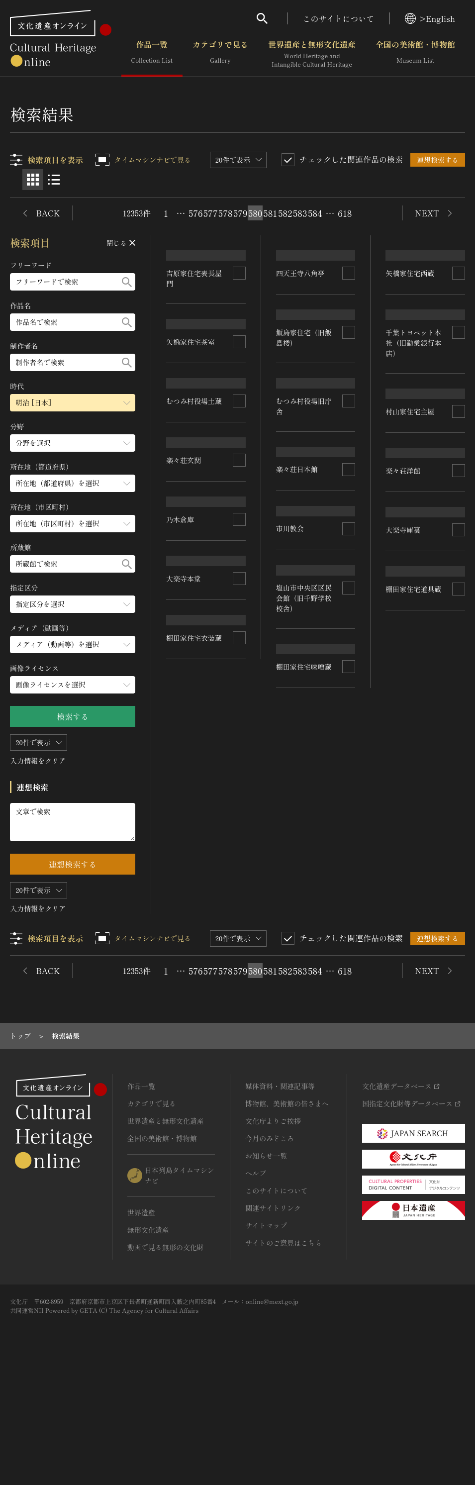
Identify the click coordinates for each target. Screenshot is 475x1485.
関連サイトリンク (273, 1319)
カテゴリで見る (220, 54)
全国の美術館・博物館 (415, 54)
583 (300, 212)
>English (430, 18)
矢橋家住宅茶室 (410, 318)
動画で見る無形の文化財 (165, 1358)
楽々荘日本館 (407, 640)
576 (195, 212)
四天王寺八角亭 (191, 427)
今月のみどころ (269, 1249)
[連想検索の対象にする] (239, 314)
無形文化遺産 (148, 1341)
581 (271, 212)
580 (255, 212)
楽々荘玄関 (293, 523)
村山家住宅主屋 (191, 650)
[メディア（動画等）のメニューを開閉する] (73, 644)
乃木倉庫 (290, 628)
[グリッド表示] (32, 179)
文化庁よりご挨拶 (273, 1232)
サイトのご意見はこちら (283, 1354)
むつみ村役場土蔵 (304, 420)
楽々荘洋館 (184, 754)
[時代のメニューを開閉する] (73, 402)
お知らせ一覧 (266, 1267)
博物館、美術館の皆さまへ (287, 1214)
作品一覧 (152, 54)
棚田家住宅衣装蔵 (414, 1003)
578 (225, 212)
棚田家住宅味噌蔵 (194, 976)
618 (345, 212)
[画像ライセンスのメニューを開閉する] (73, 684)
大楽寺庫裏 (293, 732)
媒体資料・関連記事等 (280, 1197)
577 (210, 212)
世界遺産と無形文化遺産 (312, 54)
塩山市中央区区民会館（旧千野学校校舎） (194, 862)
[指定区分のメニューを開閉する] (73, 604)
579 (240, 212)
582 (285, 212)
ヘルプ (255, 1284)
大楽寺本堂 (403, 842)
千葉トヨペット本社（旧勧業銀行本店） (194, 536)
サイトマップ (266, 1336)
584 (315, 212)
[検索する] (127, 282)
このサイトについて (339, 18)
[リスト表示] (53, 179)
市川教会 (400, 738)
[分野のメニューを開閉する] (73, 443)
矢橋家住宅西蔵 (300, 318)
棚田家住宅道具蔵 (304, 836)
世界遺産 (141, 1323)
